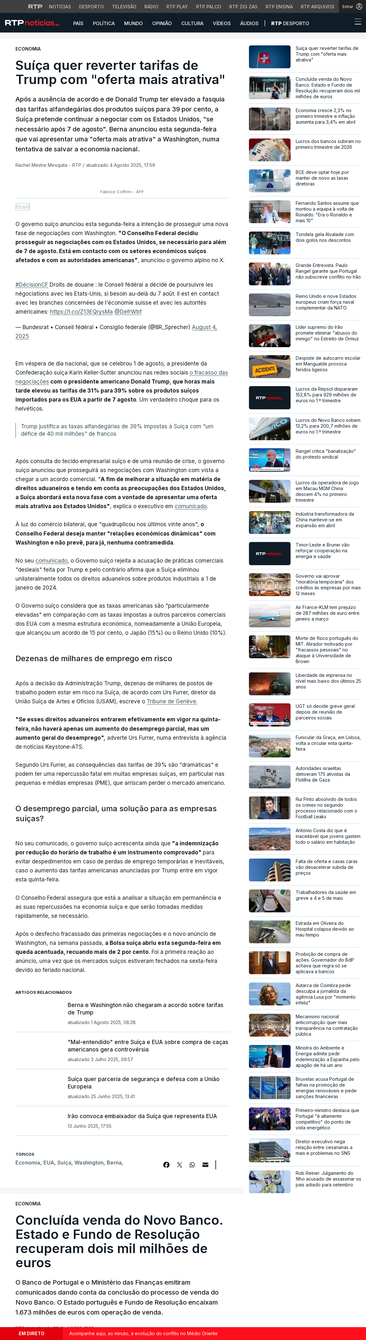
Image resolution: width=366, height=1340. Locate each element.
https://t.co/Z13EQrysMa (81, 312)
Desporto (290, 23)
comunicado (191, 506)
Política (104, 23)
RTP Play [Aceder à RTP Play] (177, 6)
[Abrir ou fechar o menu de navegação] (356, 22)
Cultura (192, 23)
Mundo (133, 23)
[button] (346, 23)
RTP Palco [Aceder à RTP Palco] (208, 6)
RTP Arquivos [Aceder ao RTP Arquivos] (317, 6)
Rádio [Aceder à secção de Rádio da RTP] (151, 6)
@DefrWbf (128, 312)
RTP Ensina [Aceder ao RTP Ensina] (279, 6)
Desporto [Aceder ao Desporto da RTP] (91, 6)
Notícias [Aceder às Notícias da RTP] (60, 6)
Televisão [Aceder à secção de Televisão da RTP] (124, 6)
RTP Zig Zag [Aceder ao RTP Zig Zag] (243, 6)
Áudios (249, 23)
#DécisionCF (31, 284)
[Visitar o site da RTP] (35, 6)
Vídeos (222, 23)
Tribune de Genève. (172, 701)
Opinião (162, 23)
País (78, 23)
